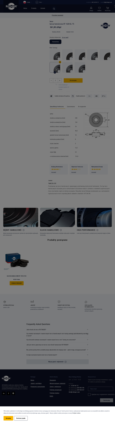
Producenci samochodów (38, 386)
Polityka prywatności (56, 390)
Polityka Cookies (54, 393)
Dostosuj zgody (20, 418)
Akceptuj (8, 418)
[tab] (77, 385)
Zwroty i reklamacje (55, 386)
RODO (51, 396)
